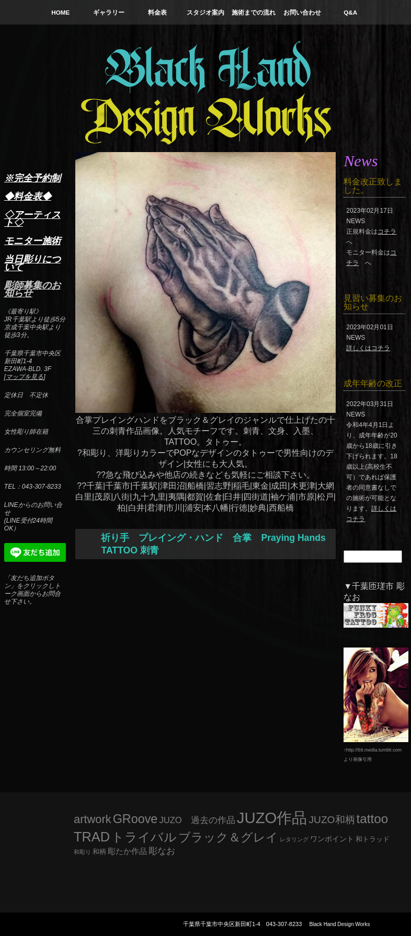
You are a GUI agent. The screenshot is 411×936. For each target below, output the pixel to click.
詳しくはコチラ (368, 348)
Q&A (350, 12)
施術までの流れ (254, 12)
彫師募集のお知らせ (32, 289)
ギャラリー (108, 12)
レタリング (294, 839)
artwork (92, 819)
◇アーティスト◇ (32, 219)
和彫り (82, 852)
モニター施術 (32, 241)
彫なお (162, 851)
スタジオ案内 (205, 12)
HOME (60, 12)
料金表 (157, 12)
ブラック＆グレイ (228, 837)
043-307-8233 (284, 924)
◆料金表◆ (27, 196)
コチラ (387, 231)
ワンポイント (332, 839)
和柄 (99, 852)
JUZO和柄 (332, 819)
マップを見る (24, 376)
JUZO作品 (272, 817)
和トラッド (373, 839)
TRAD (92, 836)
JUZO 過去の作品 (197, 820)
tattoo (373, 819)
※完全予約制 (32, 178)
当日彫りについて (32, 263)
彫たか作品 (127, 851)
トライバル (144, 837)
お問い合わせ (302, 12)
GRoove (135, 819)
